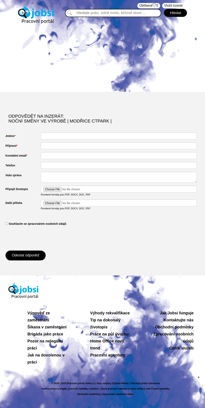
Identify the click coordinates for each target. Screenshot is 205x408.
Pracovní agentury (107, 355)
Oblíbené (148, 5)
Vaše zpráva (13, 175)
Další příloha (13, 203)
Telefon (10, 165)
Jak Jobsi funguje (177, 313)
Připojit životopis (16, 189)
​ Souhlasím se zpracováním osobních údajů (35, 223)
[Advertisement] (102, 58)
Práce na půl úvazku (109, 334)
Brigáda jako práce (45, 334)
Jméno (9, 136)
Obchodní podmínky (174, 327)
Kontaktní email (15, 155)
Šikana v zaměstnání (47, 327)
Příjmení (10, 145)
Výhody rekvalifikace (110, 313)
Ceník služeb (181, 348)
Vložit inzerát (173, 5)
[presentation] (35, 237)
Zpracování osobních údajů (118, 394)
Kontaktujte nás (179, 320)
